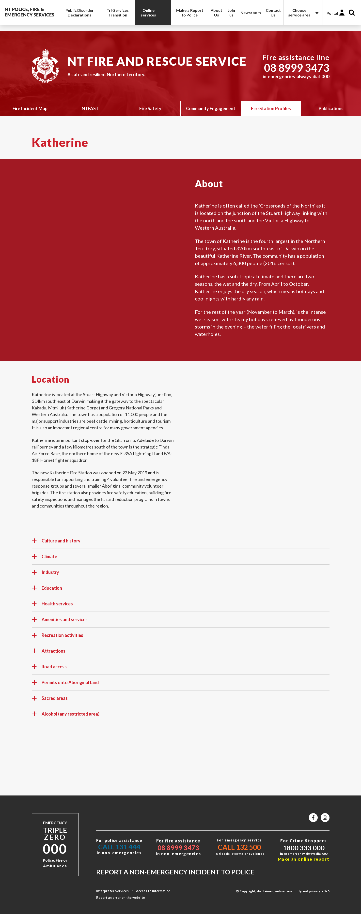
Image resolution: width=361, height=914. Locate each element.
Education (47, 590)
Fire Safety (150, 108)
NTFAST (90, 108)
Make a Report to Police (189, 12)
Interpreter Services (112, 891)
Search (352, 13)
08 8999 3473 (297, 67)
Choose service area (299, 12)
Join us (231, 12)
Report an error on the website (120, 897)
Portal (332, 13)
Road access (49, 669)
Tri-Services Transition (118, 12)
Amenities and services (60, 622)
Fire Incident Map (30, 108)
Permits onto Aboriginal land (65, 684)
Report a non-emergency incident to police (175, 872)
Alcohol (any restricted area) (65, 716)
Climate (44, 559)
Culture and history (56, 543)
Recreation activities (57, 637)
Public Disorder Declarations (79, 12)
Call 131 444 (119, 847)
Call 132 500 (239, 847)
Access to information (153, 891)
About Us (216, 12)
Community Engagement (210, 108)
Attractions (48, 653)
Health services (52, 606)
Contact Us (273, 12)
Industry (45, 574)
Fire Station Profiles (271, 108)
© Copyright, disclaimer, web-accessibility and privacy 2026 (283, 891)
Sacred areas (50, 700)
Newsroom (250, 12)
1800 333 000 (304, 848)
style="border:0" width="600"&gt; (256, 428)
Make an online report (304, 859)
